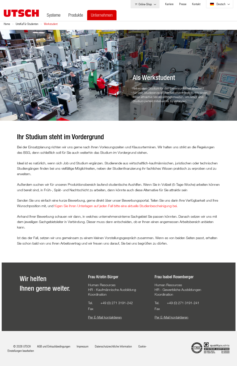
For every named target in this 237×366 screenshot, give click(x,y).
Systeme (53, 15)
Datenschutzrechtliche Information (113, 346)
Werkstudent (77, 24)
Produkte (75, 15)
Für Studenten (57, 24)
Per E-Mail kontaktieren (105, 317)
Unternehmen (102, 15)
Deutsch (218, 4)
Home (7, 24)
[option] (118, 75)
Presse (182, 4)
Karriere (169, 4)
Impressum (82, 346)
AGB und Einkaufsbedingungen (53, 346)
